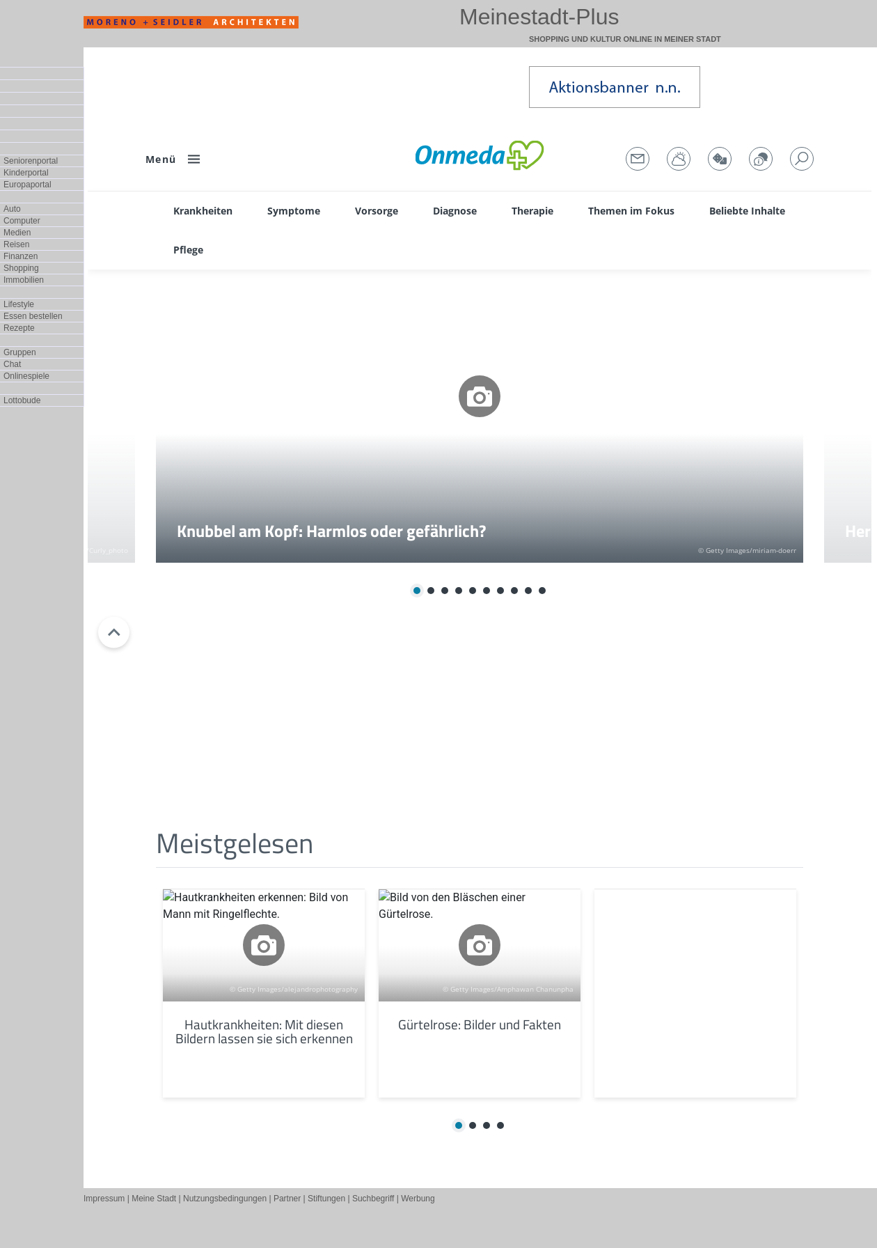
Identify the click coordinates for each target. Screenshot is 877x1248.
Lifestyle (18, 304)
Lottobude (21, 400)
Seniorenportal (30, 161)
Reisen (16, 244)
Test (479, 632)
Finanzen (20, 256)
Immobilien (23, 280)
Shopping (21, 268)
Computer (21, 221)
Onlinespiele (26, 376)
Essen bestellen (33, 316)
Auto (12, 209)
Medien (17, 232)
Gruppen (19, 352)
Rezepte (19, 328)
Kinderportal (26, 173)
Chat (12, 364)
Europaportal (27, 184)
